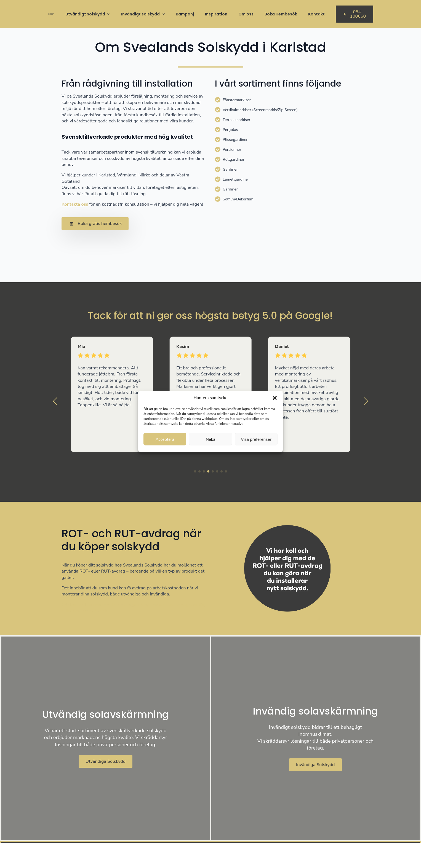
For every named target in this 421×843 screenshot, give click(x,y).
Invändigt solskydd (140, 14)
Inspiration (216, 14)
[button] (275, 398)
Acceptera (165, 439)
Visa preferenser (256, 439)
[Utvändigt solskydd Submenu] (110, 14)
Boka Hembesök (281, 14)
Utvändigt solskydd (85, 14)
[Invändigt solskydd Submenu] (165, 14)
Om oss (246, 14)
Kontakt (316, 14)
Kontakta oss (75, 204)
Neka (210, 439)
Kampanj (185, 14)
